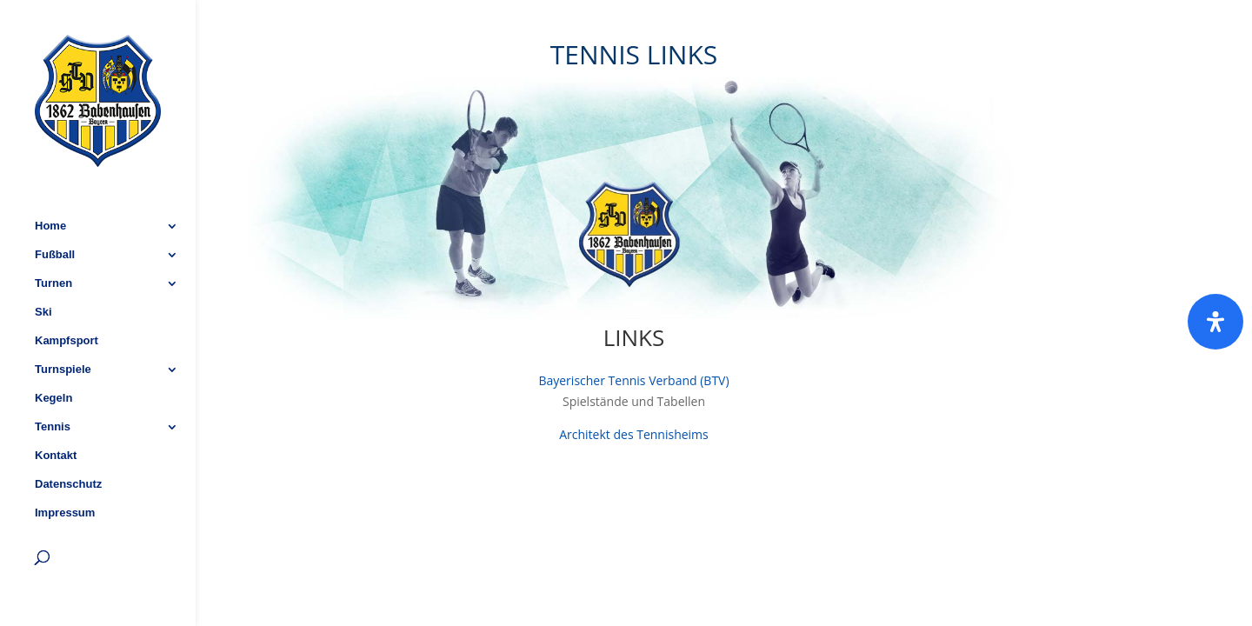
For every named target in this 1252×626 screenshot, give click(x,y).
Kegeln (53, 349)
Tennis (52, 378)
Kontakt (56, 407)
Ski (43, 263)
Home (50, 177)
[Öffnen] (1215, 322)
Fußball (55, 206)
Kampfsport (66, 292)
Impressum (65, 464)
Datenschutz (68, 436)
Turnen (53, 235)
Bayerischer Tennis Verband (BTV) (633, 380)
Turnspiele (63, 321)
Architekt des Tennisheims (634, 434)
